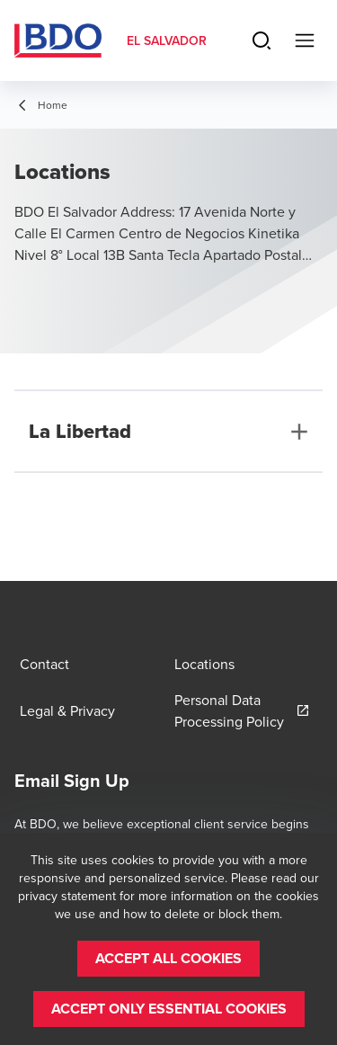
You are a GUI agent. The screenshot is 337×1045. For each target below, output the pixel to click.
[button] (168, 959)
